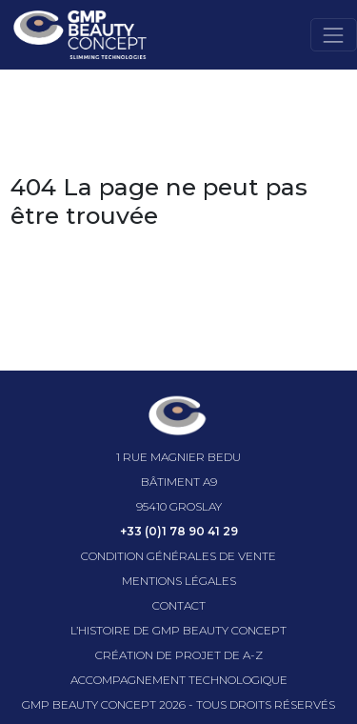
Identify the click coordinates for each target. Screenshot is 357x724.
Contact (179, 605)
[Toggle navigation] (333, 34)
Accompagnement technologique (179, 680)
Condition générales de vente (178, 556)
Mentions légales (179, 580)
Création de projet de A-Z (179, 655)
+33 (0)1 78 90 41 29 (179, 531)
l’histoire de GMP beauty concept (178, 630)
